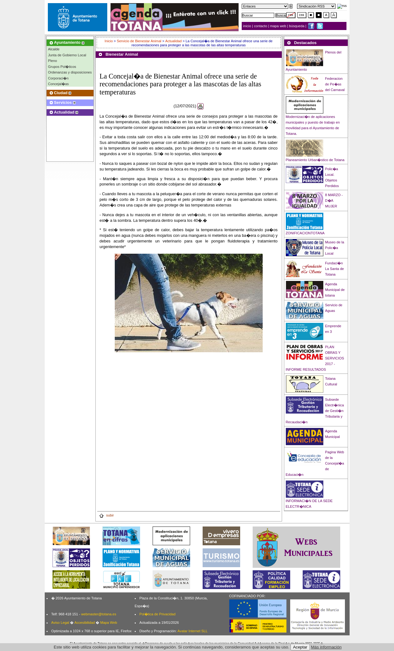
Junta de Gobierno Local (67, 55)
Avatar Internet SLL (193, 631)
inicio (247, 26)
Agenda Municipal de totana (335, 289)
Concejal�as (58, 84)
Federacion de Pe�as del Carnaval (335, 84)
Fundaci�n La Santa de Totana (334, 268)
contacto (260, 26)
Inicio (109, 41)
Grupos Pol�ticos (62, 67)
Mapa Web (108, 622)
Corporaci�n (58, 78)
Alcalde (54, 49)
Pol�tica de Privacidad (157, 614)
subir (106, 515)
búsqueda (297, 26)
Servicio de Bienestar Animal (139, 41)
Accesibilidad (84, 622)
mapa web (278, 26)
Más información (326, 647)
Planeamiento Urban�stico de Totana (315, 160)
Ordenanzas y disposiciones (70, 72)
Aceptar (300, 647)
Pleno (52, 61)
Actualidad (173, 41)
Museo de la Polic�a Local (334, 247)
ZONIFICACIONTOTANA (305, 233)
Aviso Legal (60, 622)
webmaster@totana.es (98, 614)
